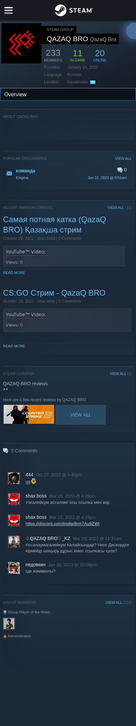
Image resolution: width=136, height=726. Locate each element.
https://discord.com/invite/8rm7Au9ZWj (63, 523)
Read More (14, 273)
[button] (67, 174)
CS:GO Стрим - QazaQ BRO (54, 292)
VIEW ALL (123, 158)
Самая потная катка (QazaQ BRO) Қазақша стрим (54, 224)
